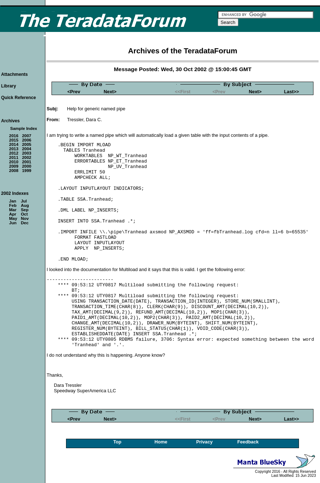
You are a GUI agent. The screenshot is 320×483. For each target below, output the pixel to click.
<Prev (73, 91)
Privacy (204, 442)
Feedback (248, 442)
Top (117, 442)
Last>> (291, 91)
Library (8, 86)
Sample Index (23, 128)
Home (161, 442)
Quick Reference (18, 97)
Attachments (14, 74)
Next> (110, 91)
